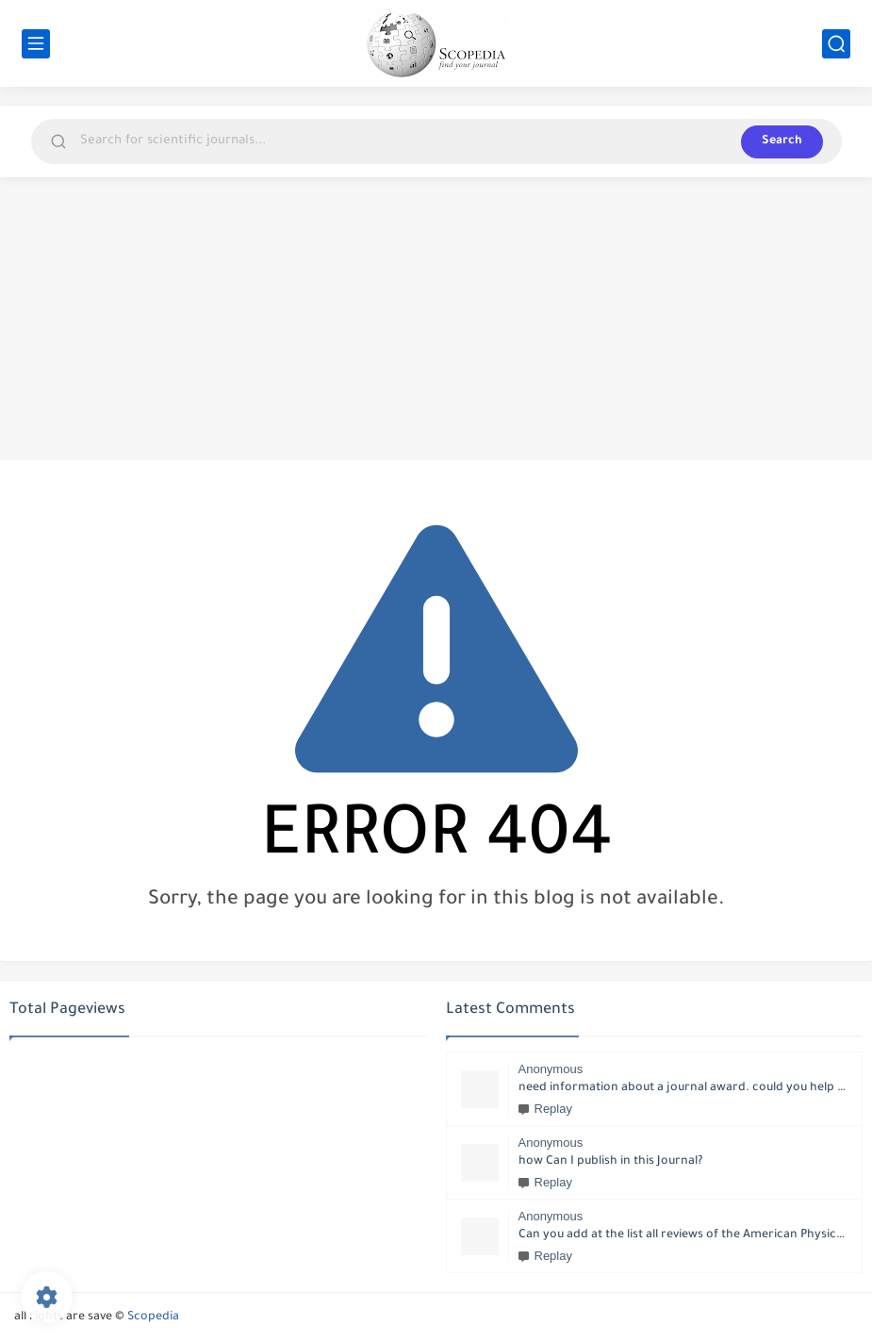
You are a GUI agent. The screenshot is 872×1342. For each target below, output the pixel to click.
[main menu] (36, 43)
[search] (836, 43)
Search (782, 141)
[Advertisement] (436, 319)
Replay (545, 1109)
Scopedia (153, 1317)
